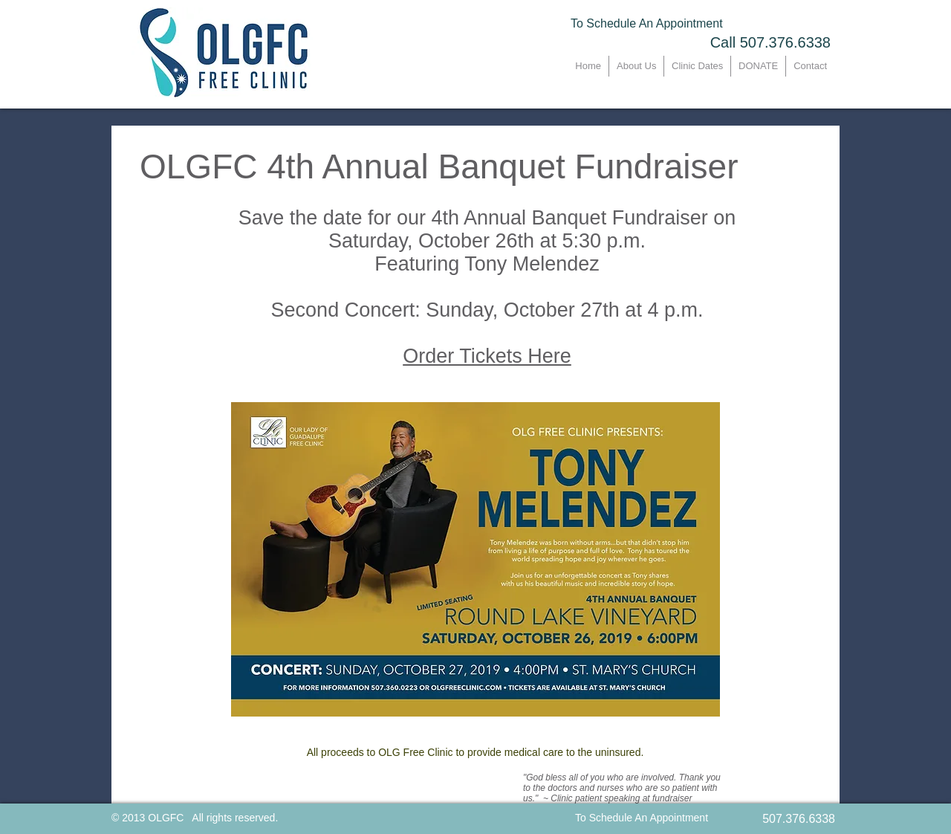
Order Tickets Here (487, 356)
